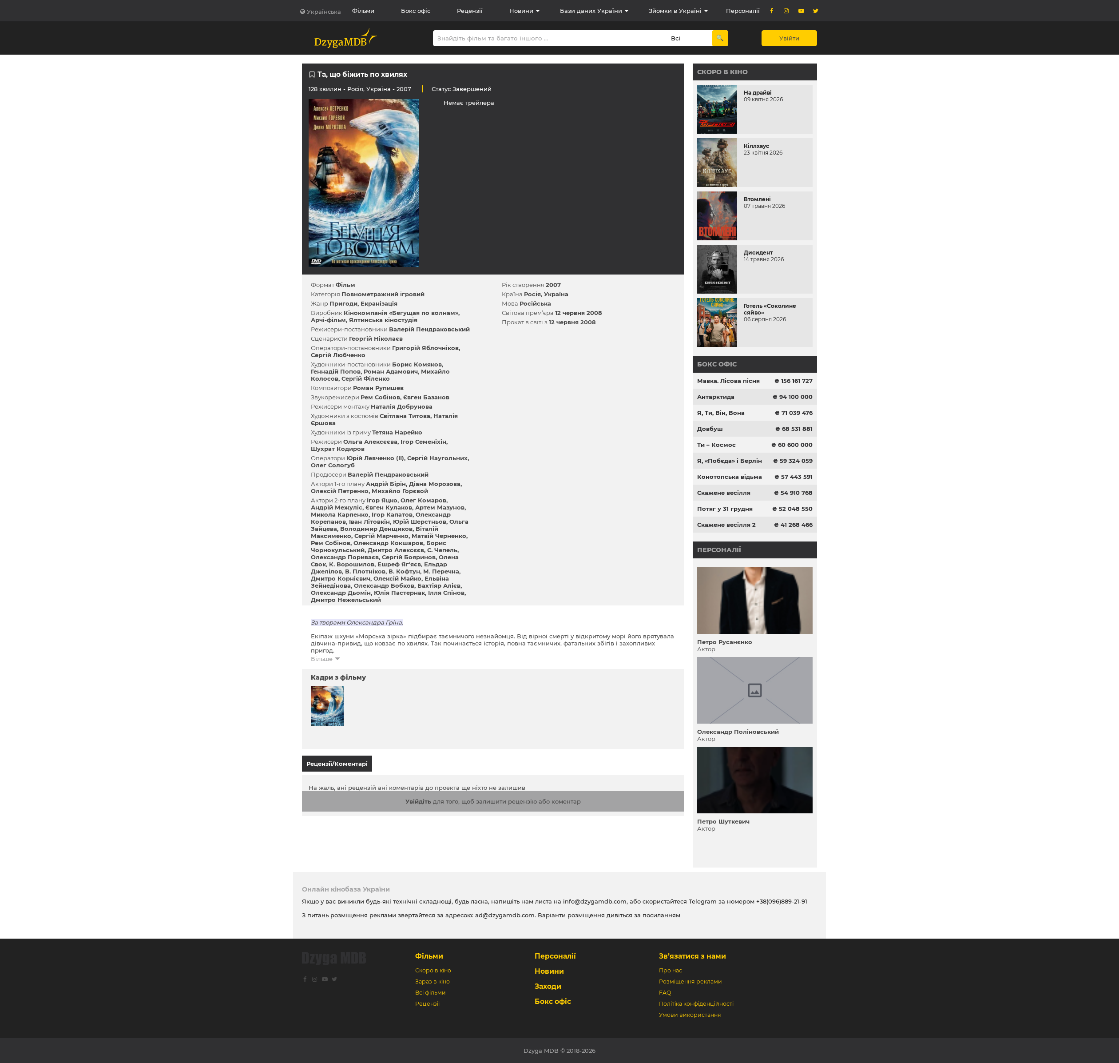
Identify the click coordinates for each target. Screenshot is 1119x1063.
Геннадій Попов (336, 371)
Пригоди (343, 303)
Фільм (345, 284)
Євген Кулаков (388, 507)
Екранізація (379, 303)
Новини (521, 10)
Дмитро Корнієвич (340, 578)
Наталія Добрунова (402, 406)
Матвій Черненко (439, 535)
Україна (378, 88)
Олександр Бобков (384, 585)
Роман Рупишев (378, 387)
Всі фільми (430, 992)
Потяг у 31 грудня (725, 508)
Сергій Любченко (338, 354)
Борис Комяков (417, 364)
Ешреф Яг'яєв (399, 564)
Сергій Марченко (381, 535)
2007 (553, 284)
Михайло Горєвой (400, 490)
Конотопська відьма (729, 476)
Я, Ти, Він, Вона (721, 412)
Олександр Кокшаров (388, 542)
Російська (535, 303)
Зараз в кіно (432, 981)
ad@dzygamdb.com (505, 915)
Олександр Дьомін (341, 592)
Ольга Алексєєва (370, 441)
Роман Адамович (391, 371)
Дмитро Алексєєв (396, 549)
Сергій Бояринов (409, 557)
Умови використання (690, 1014)
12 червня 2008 (578, 312)
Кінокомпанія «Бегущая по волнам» (401, 312)
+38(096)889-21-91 (781, 901)
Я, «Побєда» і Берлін (729, 460)
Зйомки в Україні (675, 10)
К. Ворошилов (351, 564)
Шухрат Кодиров (338, 448)
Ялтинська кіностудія (383, 319)
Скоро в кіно (722, 72)
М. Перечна (441, 571)
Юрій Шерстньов (419, 521)
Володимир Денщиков (376, 528)
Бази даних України (591, 10)
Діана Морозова (434, 483)
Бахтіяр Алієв (438, 585)
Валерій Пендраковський (429, 329)
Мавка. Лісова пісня (728, 380)
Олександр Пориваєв (345, 557)
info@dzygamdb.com (594, 901)
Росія (355, 88)
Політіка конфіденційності (696, 1003)
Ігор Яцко (382, 500)
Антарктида (715, 396)
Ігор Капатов (392, 514)
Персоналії (743, 10)
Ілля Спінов (446, 592)
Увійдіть (418, 797)
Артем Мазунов (439, 507)
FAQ (665, 992)
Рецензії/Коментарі (337, 763)
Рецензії (470, 10)
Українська (324, 11)
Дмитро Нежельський (346, 599)
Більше (322, 658)
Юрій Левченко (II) (375, 458)
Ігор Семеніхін (423, 441)
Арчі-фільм (328, 319)
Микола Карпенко (340, 514)
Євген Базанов (426, 397)
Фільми (363, 10)
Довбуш (710, 428)
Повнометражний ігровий (383, 294)
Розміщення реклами (690, 981)
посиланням (661, 915)
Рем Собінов (380, 397)
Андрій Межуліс (336, 507)
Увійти (789, 38)
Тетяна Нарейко (397, 432)
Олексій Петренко (340, 490)
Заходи (548, 986)
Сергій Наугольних (437, 458)
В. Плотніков (365, 571)
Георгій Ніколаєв (376, 338)
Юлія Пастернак (399, 592)
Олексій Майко (397, 578)
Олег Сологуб (333, 465)
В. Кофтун (404, 571)
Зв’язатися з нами (692, 956)
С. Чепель (442, 549)
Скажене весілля (723, 492)
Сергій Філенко (365, 378)
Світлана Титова (405, 415)
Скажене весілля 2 (726, 524)
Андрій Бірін (386, 483)
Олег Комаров (423, 500)
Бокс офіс (415, 10)
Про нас (670, 970)
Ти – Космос (716, 444)
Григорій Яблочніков (425, 347)
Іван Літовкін (369, 521)
